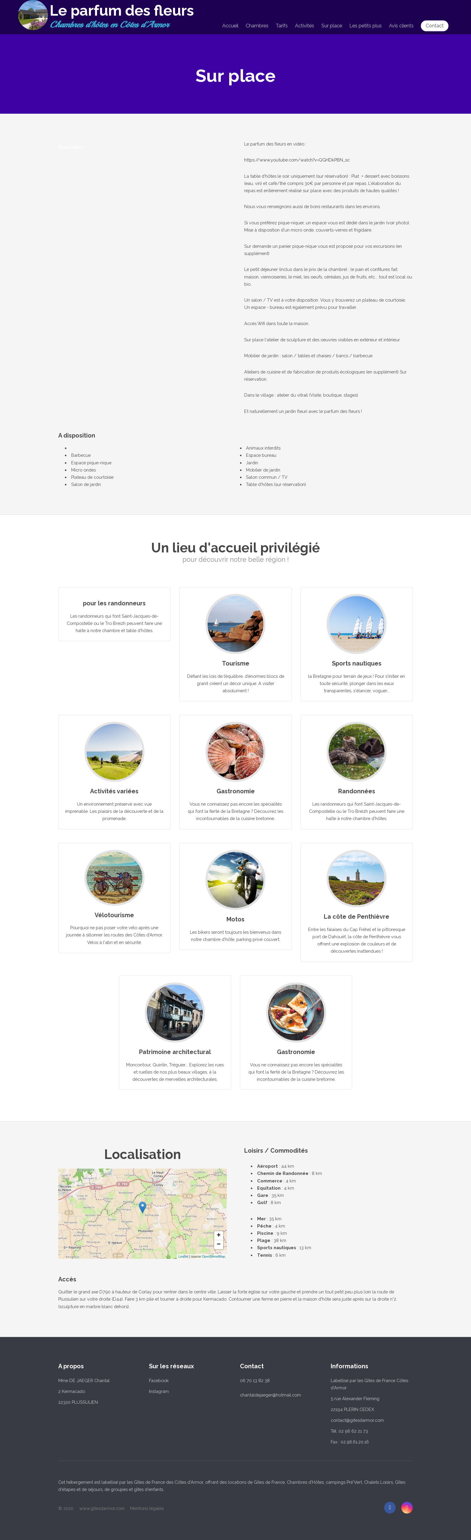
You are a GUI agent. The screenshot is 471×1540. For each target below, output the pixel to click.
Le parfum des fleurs (122, 10)
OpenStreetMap (213, 1256)
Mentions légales (147, 1508)
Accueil (230, 25)
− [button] (219, 1244)
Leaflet (183, 1256)
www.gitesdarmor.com (102, 1508)
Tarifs (282, 25)
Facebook (159, 1380)
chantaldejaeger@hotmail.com (270, 1394)
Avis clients (401, 25)
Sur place (331, 25)
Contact (435, 26)
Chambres (257, 25)
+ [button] (219, 1235)
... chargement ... (177, 1213)
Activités (304, 25)
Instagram (159, 1391)
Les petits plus (365, 25)
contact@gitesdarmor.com (357, 1420)
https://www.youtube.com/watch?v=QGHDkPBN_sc (297, 159)
